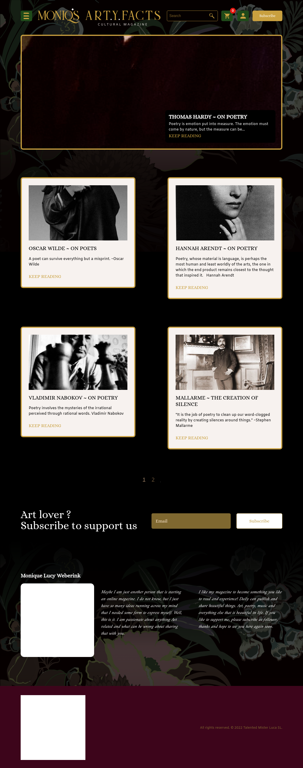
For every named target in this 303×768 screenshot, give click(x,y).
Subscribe (267, 16)
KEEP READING (185, 135)
